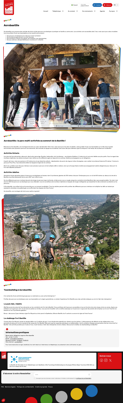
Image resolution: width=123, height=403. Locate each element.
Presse (50, 387)
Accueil (45, 11)
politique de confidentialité (83, 378)
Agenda (102, 11)
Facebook (25, 340)
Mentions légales (10, 387)
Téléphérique (58, 11)
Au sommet (73, 11)
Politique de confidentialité (25, 387)
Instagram (19, 340)
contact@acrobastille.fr (16, 338)
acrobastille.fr (18, 342)
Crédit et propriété (41, 387)
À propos (113, 11)
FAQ (2, 387)
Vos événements (88, 11)
